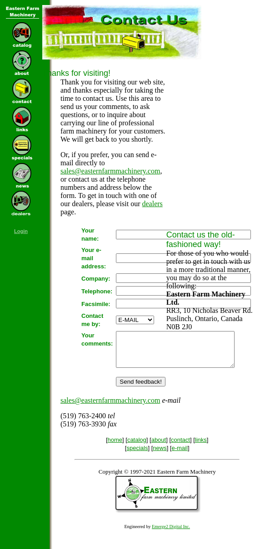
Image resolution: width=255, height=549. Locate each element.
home (115, 446)
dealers (152, 204)
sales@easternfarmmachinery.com (110, 171)
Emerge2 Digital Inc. (171, 533)
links (201, 446)
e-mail (179, 454)
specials (137, 454)
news (159, 454)
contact (180, 446)
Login (21, 231)
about (158, 446)
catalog (136, 446)
